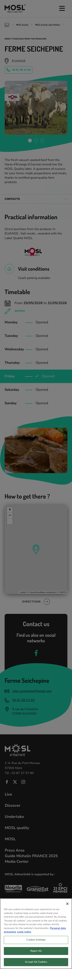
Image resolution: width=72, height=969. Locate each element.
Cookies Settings (36, 943)
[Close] (67, 907)
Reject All (36, 954)
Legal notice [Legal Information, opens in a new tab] (24, 935)
